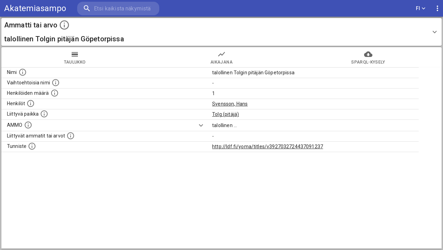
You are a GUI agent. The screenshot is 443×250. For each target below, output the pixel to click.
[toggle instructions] (64, 25)
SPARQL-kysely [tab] (368, 57)
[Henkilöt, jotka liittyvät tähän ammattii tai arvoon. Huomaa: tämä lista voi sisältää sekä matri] (30, 103)
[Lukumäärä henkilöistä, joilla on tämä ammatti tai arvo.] (54, 93)
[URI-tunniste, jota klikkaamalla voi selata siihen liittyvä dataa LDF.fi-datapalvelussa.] (32, 146)
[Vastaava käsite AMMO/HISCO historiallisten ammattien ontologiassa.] (28, 125)
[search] (118, 8)
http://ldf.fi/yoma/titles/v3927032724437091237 (267, 146)
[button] (221, 32)
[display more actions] (437, 8)
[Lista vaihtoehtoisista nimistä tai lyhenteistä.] (55, 82)
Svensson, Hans (230, 104)
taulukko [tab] (74, 57)
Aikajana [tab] (221, 57)
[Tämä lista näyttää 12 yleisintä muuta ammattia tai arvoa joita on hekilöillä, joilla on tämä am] (70, 135)
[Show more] (201, 125)
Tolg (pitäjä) (225, 114)
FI (421, 8)
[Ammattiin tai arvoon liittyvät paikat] (44, 113)
